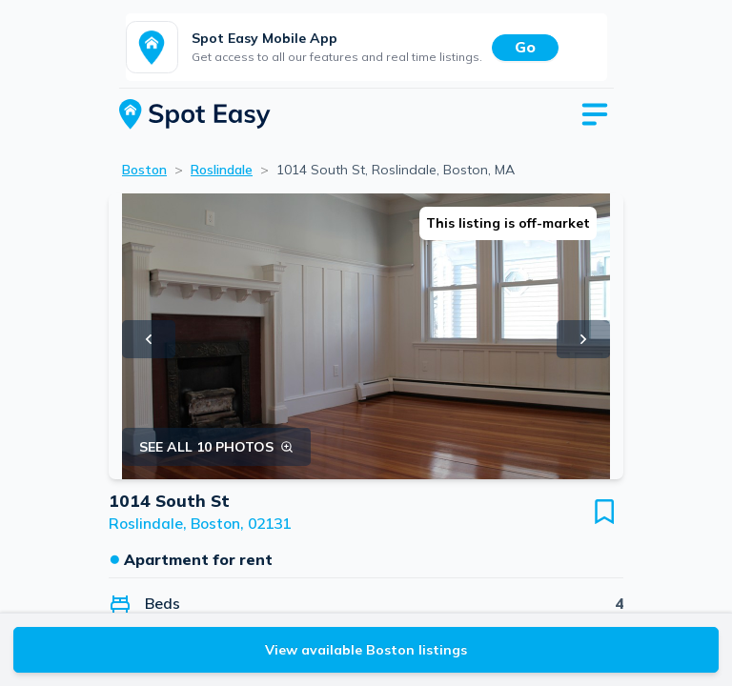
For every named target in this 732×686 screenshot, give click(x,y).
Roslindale (222, 169)
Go (525, 46)
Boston (144, 169)
